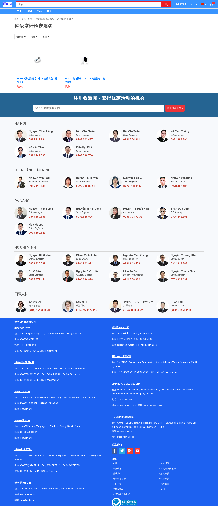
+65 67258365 (145, 338)
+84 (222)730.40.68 (48, 402)
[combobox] (87, 4)
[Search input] (87, 4)
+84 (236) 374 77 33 (71, 465)
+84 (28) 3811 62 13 (71, 374)
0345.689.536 (37, 216)
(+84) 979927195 (86, 309)
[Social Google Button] (130, 451)
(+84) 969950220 (39, 309)
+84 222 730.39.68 (29, 402)
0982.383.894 (179, 139)
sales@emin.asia (125, 344)
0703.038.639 (179, 279)
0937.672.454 (37, 279)
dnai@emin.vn (27, 500)
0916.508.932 (131, 279)
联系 (49, 11)
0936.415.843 (37, 185)
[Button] (3, 11)
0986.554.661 (131, 139)
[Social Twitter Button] (122, 451)
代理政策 (164, 483)
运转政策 (164, 473)
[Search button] (166, 4)
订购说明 (117, 483)
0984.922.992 (84, 263)
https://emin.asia (149, 344)
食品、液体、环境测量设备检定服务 (37, 19)
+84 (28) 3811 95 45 (29, 379)
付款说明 (164, 463)
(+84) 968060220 (133, 309)
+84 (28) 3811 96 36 (29, 374)
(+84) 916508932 (181, 309)
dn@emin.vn (52, 470)
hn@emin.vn (51, 350)
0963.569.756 (84, 155)
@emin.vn (28, 437)
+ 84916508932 (124, 338)
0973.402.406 (179, 185)
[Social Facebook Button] (115, 451)
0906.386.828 (84, 279)
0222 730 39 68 (85, 185)
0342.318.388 (179, 263)
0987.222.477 (84, 139)
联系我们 (117, 473)
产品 (39, 11)
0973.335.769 (37, 263)
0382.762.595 (37, 155)
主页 (19, 11)
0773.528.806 (84, 216)
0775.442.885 (179, 216)
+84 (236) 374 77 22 (50, 465)
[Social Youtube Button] (138, 451)
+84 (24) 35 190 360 (29, 350)
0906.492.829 (37, 232)
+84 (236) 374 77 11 (29, 465)
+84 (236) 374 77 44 (29, 470)
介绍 (29, 11)
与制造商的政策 (168, 468)
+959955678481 (142, 371)
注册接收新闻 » (175, 107)
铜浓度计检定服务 (65, 19)
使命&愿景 (117, 488)
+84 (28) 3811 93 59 (50, 374)
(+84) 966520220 (28, 344)
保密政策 (117, 468)
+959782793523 (125, 371)
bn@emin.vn (26, 408)
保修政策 (164, 478)
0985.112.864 (37, 139)
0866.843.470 (131, 263)
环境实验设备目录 (121, 493)
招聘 (162, 488)
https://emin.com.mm (167, 371)
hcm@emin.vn (52, 379)
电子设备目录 (119, 478)
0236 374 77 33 (132, 216)
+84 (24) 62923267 (29, 339)
